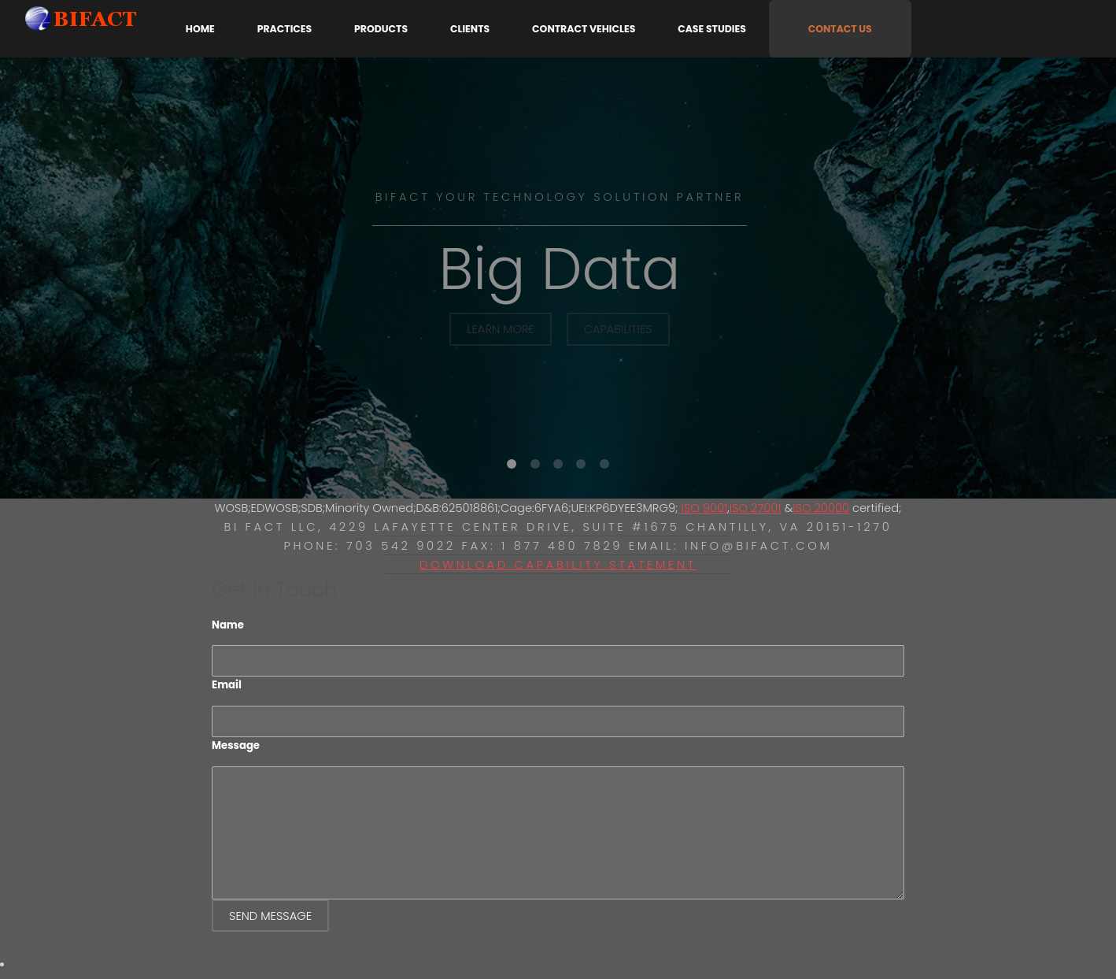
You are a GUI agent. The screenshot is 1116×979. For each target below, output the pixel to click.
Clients (470, 28)
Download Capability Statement (558, 565)
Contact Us (840, 28)
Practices (284, 28)
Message (236, 745)
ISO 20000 (821, 508)
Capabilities (618, 329)
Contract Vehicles (583, 28)
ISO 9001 (702, 508)
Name (228, 624)
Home (200, 28)
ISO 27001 (756, 508)
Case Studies (712, 28)
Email (227, 684)
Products (381, 28)
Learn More (500, 329)
